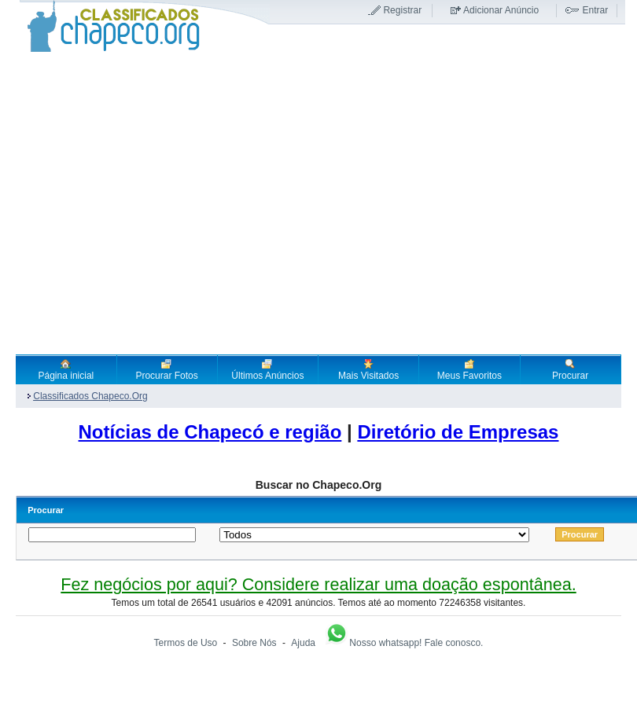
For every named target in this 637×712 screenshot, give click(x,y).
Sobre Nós (254, 642)
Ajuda (303, 642)
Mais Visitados (368, 369)
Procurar (570, 369)
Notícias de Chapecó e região (210, 431)
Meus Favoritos (469, 369)
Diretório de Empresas (457, 431)
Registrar (402, 10)
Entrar (595, 10)
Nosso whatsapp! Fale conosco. (403, 642)
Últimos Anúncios (267, 369)
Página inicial (66, 369)
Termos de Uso (186, 642)
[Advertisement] (147, 203)
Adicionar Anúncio (501, 10)
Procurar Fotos (166, 369)
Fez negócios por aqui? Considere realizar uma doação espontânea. (318, 584)
